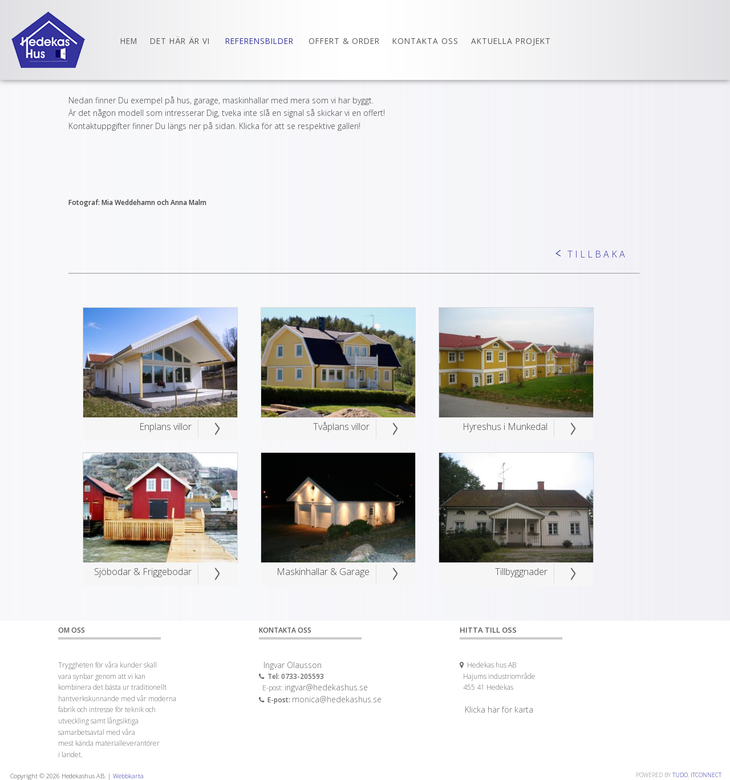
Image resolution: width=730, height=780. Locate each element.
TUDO (680, 775)
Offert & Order (344, 40)
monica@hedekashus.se (337, 699)
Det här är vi (180, 40)
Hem (128, 40)
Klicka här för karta (499, 709)
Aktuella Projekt (511, 40)
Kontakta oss (425, 40)
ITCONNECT (706, 775)
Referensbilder (259, 40)
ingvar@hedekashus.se (326, 687)
